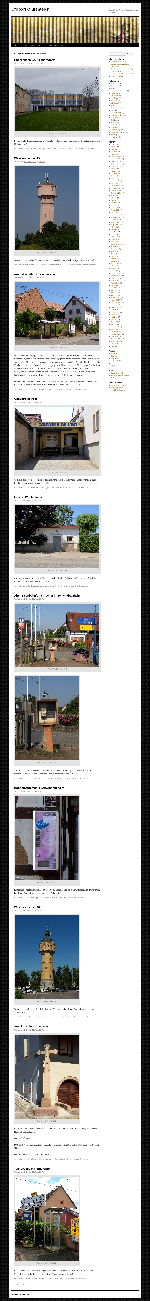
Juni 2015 (114, 200)
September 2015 (116, 193)
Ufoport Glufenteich (30, 9)
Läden (113, 110)
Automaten (32, 898)
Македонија (115, 358)
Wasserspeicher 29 (27, 158)
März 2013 (114, 266)
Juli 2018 (114, 147)
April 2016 (114, 176)
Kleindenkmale (33, 1159)
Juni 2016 (114, 171)
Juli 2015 (114, 198)
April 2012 (114, 293)
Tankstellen (114, 125)
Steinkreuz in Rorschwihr (31, 1026)
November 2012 (116, 276)
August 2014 (115, 225)
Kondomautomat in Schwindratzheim (39, 787)
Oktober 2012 (115, 278)
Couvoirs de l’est (25, 398)
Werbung (114, 135)
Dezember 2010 (116, 332)
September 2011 (116, 310)
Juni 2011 (114, 317)
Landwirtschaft (33, 488)
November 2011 (116, 305)
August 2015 (115, 195)
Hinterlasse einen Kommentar (85, 265)
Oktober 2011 (115, 307)
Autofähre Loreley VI (118, 76)
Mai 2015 (114, 203)
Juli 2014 (114, 227)
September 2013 (116, 251)
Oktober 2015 (115, 190)
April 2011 (114, 322)
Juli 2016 (114, 169)
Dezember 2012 (116, 273)
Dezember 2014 (116, 215)
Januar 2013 (115, 271)
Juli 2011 (114, 315)
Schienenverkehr (34, 778)
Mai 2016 (114, 173)
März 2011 (114, 324)
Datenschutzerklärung (62, 45)
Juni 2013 (114, 259)
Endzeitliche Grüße (66, 149)
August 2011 (115, 312)
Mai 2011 (114, 319)
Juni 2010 (114, 346)
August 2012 (115, 283)
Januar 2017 (115, 154)
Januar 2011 (115, 329)
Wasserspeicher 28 (27, 907)
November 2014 (116, 217)
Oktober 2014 (115, 220)
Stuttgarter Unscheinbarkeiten (120, 375)
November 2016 (116, 159)
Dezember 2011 (116, 302)
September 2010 (116, 339)
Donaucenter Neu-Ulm (118, 62)
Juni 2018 (114, 149)
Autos (113, 88)
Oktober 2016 (115, 161)
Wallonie (114, 353)
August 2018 (115, 144)
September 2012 (116, 280)
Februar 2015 (115, 210)
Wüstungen (114, 137)
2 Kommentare (90, 149)
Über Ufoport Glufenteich (30, 45)
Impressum (47, 45)
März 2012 (114, 295)
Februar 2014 (115, 239)
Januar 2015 (115, 212)
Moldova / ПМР (116, 361)
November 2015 (116, 188)
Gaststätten (114, 96)
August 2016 (115, 166)
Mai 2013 (114, 261)
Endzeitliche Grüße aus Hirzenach (122, 74)
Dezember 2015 (116, 186)
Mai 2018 (114, 152)
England (113, 366)
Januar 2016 (115, 183)
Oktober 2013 (115, 249)
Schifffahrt (114, 120)
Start (16, 45)
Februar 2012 (115, 298)
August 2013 (115, 254)
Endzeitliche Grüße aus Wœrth (35, 59)
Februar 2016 (115, 181)
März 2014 (114, 237)
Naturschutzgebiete (117, 115)
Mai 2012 (114, 290)
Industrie (40, 149)
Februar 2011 (115, 327)
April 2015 (114, 205)
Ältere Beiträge (20, 1285)
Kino (112, 105)
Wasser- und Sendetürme (37, 265)
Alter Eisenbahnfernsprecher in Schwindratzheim (47, 595)
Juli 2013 (114, 256)
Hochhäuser (115, 98)
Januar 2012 (115, 300)
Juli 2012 (114, 285)
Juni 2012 (114, 288)
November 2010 (116, 334)
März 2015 (114, 208)
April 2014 (114, 234)
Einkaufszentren (116, 93)
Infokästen (114, 103)
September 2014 (116, 222)
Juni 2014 (114, 229)
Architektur (32, 149)
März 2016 (114, 178)
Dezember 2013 (116, 244)
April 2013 (114, 263)
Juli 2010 (114, 344)
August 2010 (115, 341)
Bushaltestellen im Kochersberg (36, 274)
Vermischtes (32, 389)
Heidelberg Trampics (118, 388)
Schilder (113, 122)
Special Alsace (79, 149)
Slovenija (114, 356)
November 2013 (116, 246)
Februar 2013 (115, 268)
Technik (113, 127)
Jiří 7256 (39, 63)
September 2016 (116, 164)
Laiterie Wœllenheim (28, 497)
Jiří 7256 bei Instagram (118, 390)
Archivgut (114, 378)
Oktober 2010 (115, 336)
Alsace (113, 363)
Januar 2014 (115, 242)
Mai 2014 (114, 232)
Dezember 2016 (116, 156)
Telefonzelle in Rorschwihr (32, 1168)
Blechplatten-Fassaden (118, 91)
